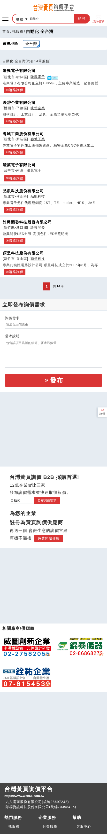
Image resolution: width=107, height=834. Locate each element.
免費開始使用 (49, 538)
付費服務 (50, 826)
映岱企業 (38, 108)
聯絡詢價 (16, 90)
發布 (56, 380)
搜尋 (82, 18)
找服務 (17, 31)
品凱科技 (38, 196)
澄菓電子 (34, 170)
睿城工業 (38, 139)
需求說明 (12, 336)
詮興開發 (38, 227)
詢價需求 (12, 318)
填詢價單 (98, 18)
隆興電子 (38, 77)
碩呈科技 (38, 259)
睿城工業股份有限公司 (23, 134)
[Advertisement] (53, 424)
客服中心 (83, 826)
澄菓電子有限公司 (19, 165)
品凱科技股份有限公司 (23, 191)
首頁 (6, 31)
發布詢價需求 (47, 500)
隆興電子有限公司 (19, 70)
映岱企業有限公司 (19, 102)
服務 (20, 19)
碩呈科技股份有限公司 (23, 253)
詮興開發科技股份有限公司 (27, 222)
